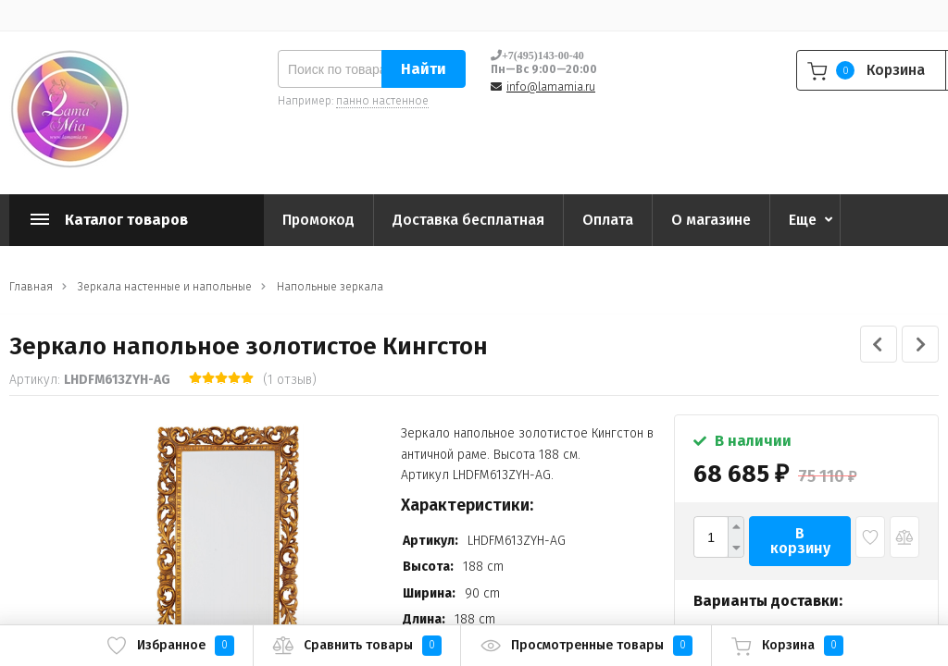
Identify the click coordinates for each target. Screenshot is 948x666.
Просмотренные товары (586, 646)
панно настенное (382, 100)
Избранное (170, 646)
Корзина (786, 646)
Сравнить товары (357, 646)
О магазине (711, 219)
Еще (803, 219)
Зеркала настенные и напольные (165, 286)
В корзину (800, 540)
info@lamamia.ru (550, 86)
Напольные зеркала (330, 286)
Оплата (607, 219)
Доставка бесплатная (468, 219)
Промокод (318, 219)
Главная (31, 286)
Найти (423, 69)
